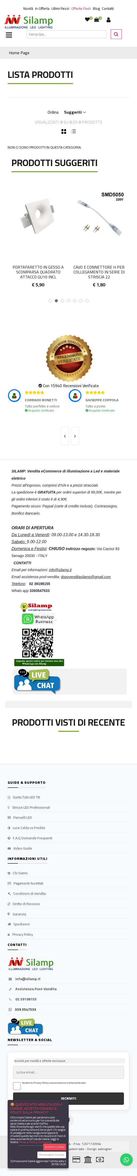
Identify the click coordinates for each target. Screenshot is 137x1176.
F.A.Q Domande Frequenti (30, 838)
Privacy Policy (20, 935)
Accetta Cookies (54, 1146)
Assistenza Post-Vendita (32, 989)
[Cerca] (67, 34)
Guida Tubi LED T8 (24, 797)
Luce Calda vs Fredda (26, 828)
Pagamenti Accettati (25, 883)
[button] (50, 300)
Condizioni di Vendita (27, 894)
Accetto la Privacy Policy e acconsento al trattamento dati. (54, 1082)
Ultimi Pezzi (60, 8)
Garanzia (17, 914)
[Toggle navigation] (9, 35)
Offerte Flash (81, 8)
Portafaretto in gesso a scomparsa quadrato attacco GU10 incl (98, 272)
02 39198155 (22, 999)
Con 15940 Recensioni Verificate (71, 385)
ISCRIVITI (68, 1098)
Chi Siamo (18, 873)
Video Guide (20, 848)
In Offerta (42, 8)
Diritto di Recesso (24, 904)
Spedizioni (19, 924)
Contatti (108, 8)
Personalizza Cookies (51, 1154)
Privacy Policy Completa (35, 1142)
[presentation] (65, 436)
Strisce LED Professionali (29, 808)
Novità (28, 8)
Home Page (19, 53)
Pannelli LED (20, 818)
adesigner (105, 1149)
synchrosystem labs (70, 1149)
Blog (96, 8)
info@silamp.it (24, 979)
